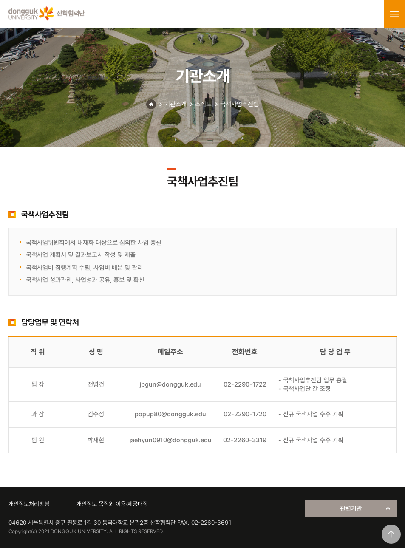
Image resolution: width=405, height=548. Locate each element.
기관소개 (175, 104)
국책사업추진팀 (239, 104)
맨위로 (391, 534)
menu (394, 14)
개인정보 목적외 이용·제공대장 (112, 503)
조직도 (203, 104)
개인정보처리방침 (28, 503)
